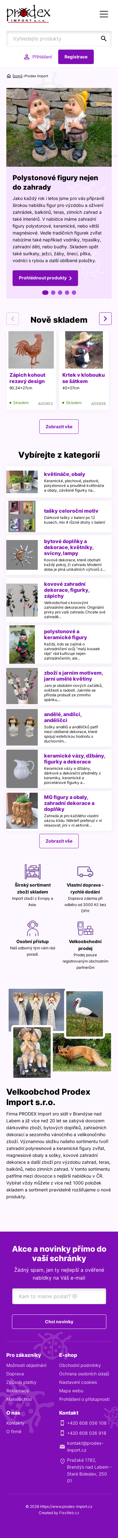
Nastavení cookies (78, 1382)
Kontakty (15, 1423)
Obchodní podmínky (80, 1365)
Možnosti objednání (26, 1365)
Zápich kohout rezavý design (27, 378)
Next (105, 318)
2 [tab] (53, 292)
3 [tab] (60, 292)
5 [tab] (74, 292)
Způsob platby (21, 1382)
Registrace (76, 56)
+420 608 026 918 (86, 1433)
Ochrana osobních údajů (84, 1373)
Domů (17, 76)
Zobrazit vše (59, 426)
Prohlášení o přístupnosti (84, 1399)
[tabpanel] (59, 193)
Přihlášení (42, 56)
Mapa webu (71, 1390)
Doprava (15, 1373)
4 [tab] (67, 292)
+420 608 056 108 (87, 1423)
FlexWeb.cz (69, 1512)
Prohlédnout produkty (43, 277)
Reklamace (17, 1390)
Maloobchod (19, 1399)
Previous (12, 318)
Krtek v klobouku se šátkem (83, 378)
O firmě (13, 1431)
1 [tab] (45, 292)
